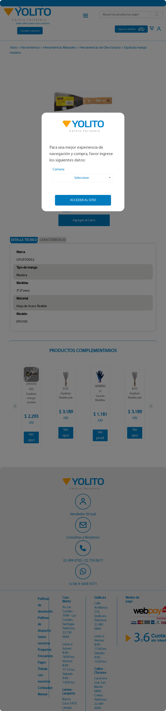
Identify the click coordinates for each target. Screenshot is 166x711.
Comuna (58, 169)
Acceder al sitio (83, 200)
